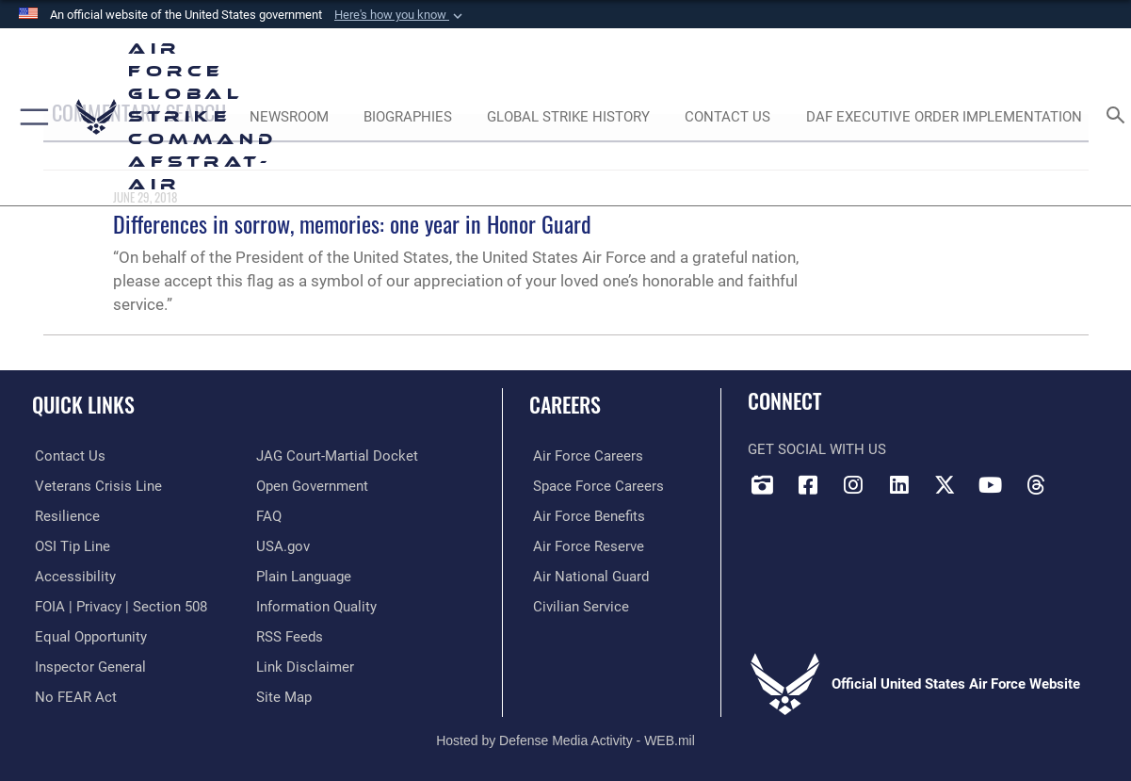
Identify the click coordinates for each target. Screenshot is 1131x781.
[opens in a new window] (72, 574)
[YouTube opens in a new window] (991, 485)
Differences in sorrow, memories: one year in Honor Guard (352, 223)
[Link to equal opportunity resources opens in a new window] (88, 634)
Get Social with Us (817, 449)
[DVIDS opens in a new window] (762, 485)
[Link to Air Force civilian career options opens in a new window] (577, 604)
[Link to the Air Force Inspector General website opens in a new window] (87, 664)
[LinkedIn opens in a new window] (899, 485)
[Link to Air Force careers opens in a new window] (584, 455)
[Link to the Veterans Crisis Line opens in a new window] (95, 486)
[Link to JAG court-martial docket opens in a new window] (337, 455)
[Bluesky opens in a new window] (1082, 478)
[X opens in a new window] (944, 485)
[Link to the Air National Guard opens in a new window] (587, 574)
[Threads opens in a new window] (1036, 485)
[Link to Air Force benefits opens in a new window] (585, 515)
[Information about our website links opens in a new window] (305, 664)
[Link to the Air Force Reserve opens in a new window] (584, 545)
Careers (565, 403)
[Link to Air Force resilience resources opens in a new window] (64, 515)
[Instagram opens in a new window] (853, 485)
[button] (400, 15)
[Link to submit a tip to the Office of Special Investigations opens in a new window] (69, 545)
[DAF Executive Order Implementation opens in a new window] (944, 116)
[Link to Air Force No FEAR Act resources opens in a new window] (73, 693)
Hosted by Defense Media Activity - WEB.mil (565, 736)
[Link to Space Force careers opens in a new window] (594, 486)
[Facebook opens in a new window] (808, 485)
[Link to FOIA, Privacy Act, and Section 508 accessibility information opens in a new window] (118, 604)
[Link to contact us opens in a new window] (67, 455)
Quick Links (83, 403)
